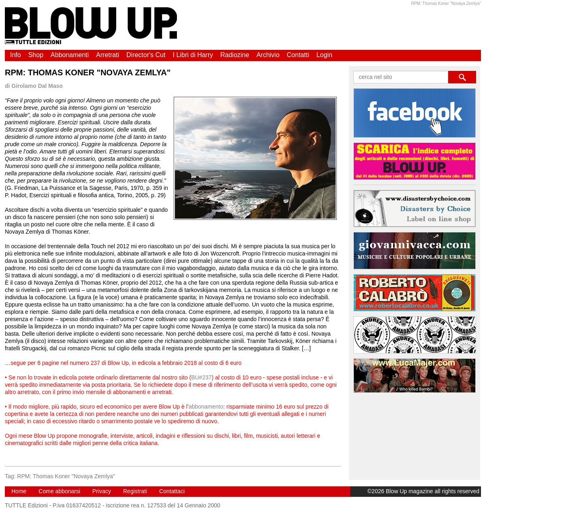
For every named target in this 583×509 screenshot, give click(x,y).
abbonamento (206, 406)
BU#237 (201, 377)
